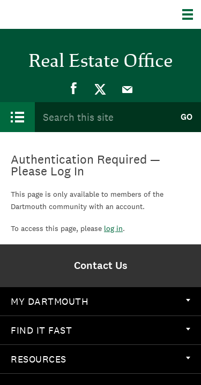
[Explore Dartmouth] (191, 14)
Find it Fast (100, 330)
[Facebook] (74, 88)
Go (186, 116)
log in (113, 228)
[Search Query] (103, 117)
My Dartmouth (100, 301)
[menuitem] (74, 88)
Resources (100, 359)
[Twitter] (100, 88)
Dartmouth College (63, 14)
